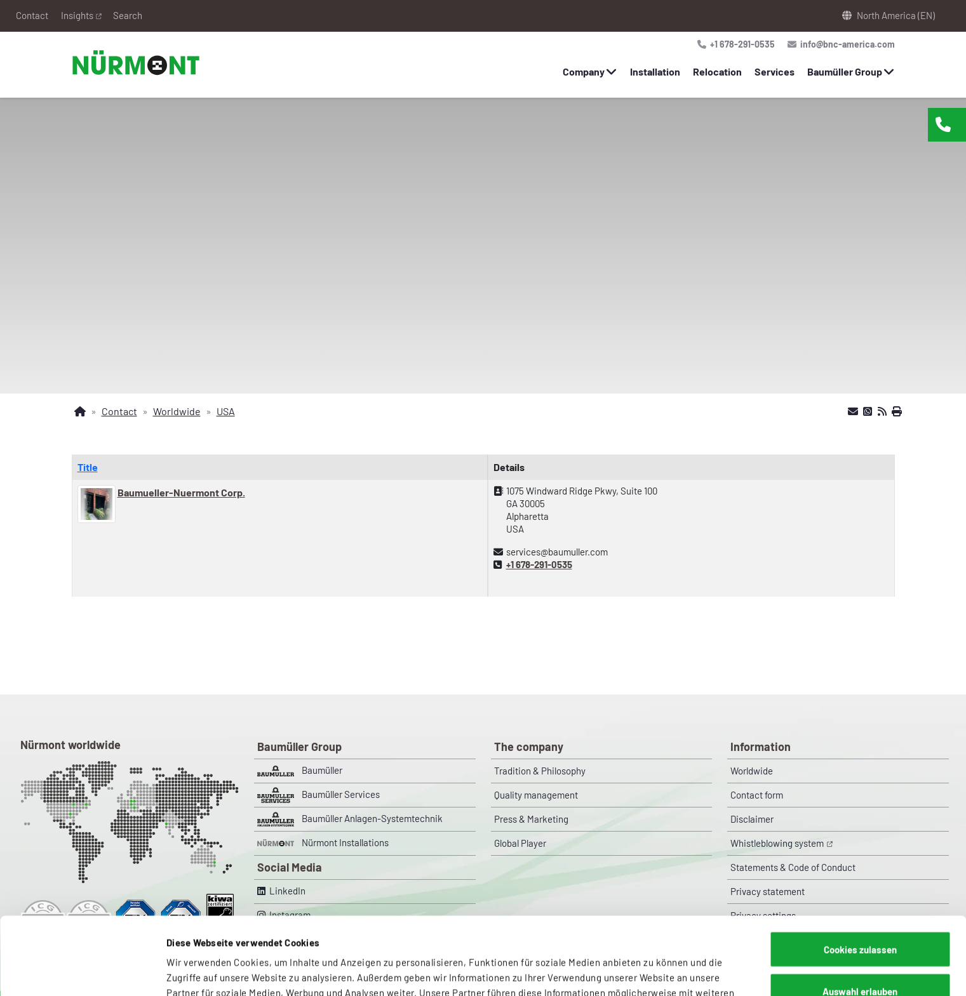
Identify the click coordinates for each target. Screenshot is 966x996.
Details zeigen (664, 971)
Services (775, 71)
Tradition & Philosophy (540, 770)
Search (127, 15)
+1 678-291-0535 (740, 44)
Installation (655, 71)
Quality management (536, 794)
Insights (77, 15)
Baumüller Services (318, 795)
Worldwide (751, 770)
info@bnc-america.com (845, 44)
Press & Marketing (531, 819)
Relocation (717, 71)
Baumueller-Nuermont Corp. (181, 492)
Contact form (756, 794)
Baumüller (299, 770)
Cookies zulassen (860, 871)
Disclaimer (752, 819)
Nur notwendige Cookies (860, 954)
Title (87, 467)
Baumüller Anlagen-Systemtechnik (350, 819)
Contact (32, 15)
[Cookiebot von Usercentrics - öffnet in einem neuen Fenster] (82, 971)
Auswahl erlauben (859, 913)
